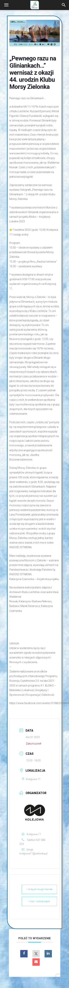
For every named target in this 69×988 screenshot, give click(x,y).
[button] (6, 5)
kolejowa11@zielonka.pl (33, 853)
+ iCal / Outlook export (39, 901)
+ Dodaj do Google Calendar (39, 889)
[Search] (64, 5)
